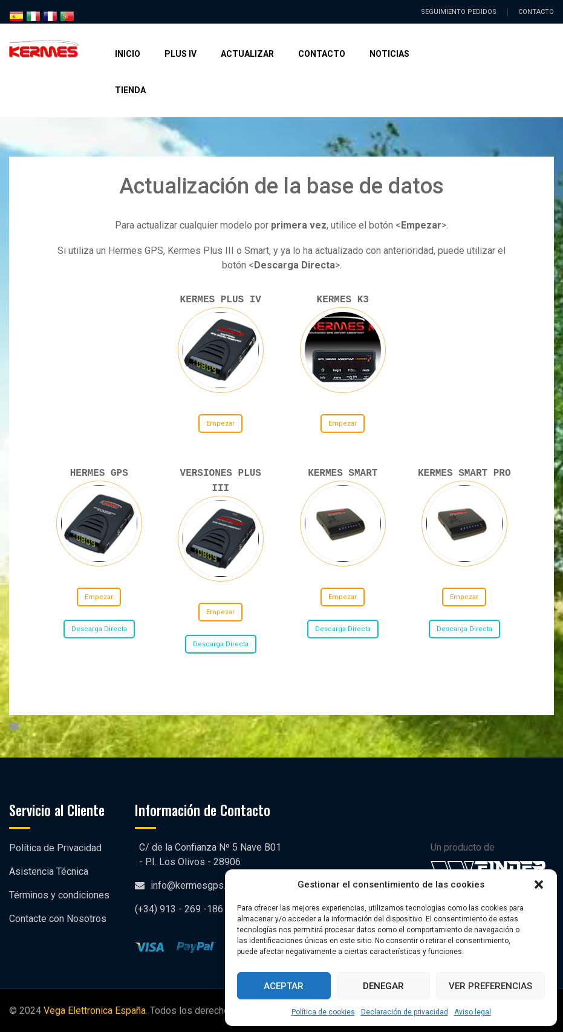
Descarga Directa (98, 629)
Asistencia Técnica (48, 871)
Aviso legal (472, 1012)
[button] (539, 884)
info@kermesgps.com (197, 885)
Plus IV (180, 54)
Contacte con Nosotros (57, 918)
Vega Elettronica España (95, 1010)
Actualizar (247, 54)
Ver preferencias (490, 986)
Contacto (321, 54)
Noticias (389, 54)
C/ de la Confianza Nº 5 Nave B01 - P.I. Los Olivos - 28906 (210, 855)
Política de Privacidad (55, 848)
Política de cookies (323, 1012)
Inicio (127, 54)
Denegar (383, 986)
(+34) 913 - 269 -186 (179, 909)
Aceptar (284, 986)
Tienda (130, 90)
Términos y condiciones (59, 895)
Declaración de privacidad (404, 1012)
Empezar (220, 423)
